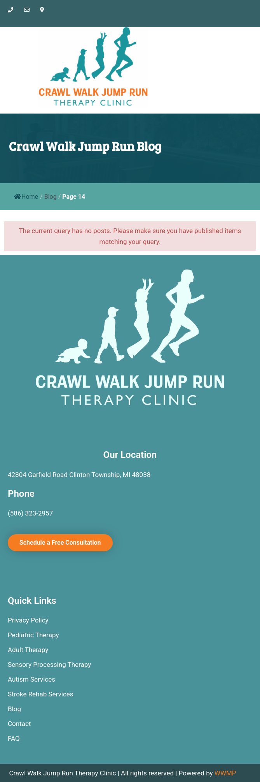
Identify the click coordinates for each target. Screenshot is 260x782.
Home (26, 196)
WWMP (225, 773)
